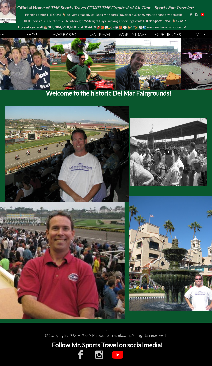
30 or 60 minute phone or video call (157, 15)
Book (99, 15)
